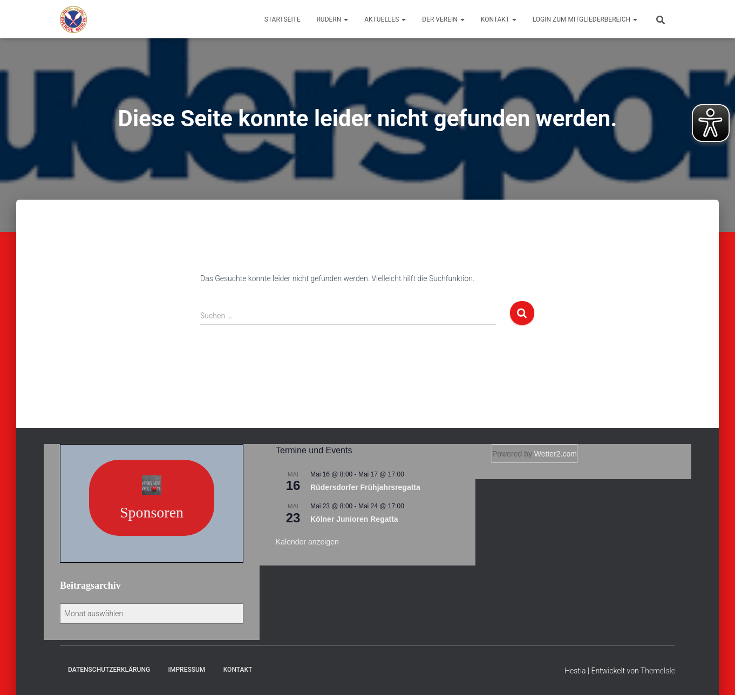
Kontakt (498, 19)
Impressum (187, 669)
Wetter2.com (555, 453)
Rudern (332, 19)
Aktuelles (385, 19)
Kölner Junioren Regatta (354, 519)
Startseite (282, 19)
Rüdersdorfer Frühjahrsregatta (365, 487)
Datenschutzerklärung (109, 669)
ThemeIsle (658, 670)
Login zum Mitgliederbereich (585, 19)
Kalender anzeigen (307, 541)
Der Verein (443, 19)
